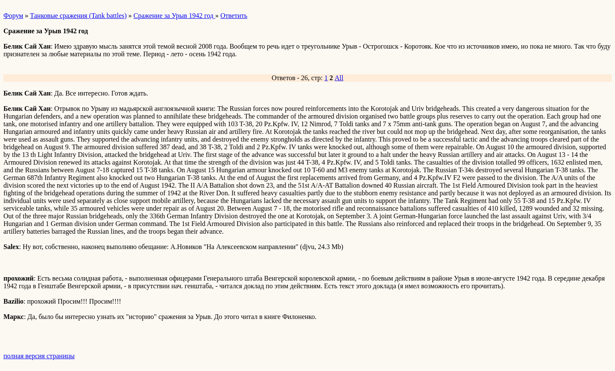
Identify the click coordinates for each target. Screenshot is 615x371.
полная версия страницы (39, 355)
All (339, 77)
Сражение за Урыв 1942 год (174, 15)
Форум (13, 15)
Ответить (233, 15)
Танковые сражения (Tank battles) (78, 15)
